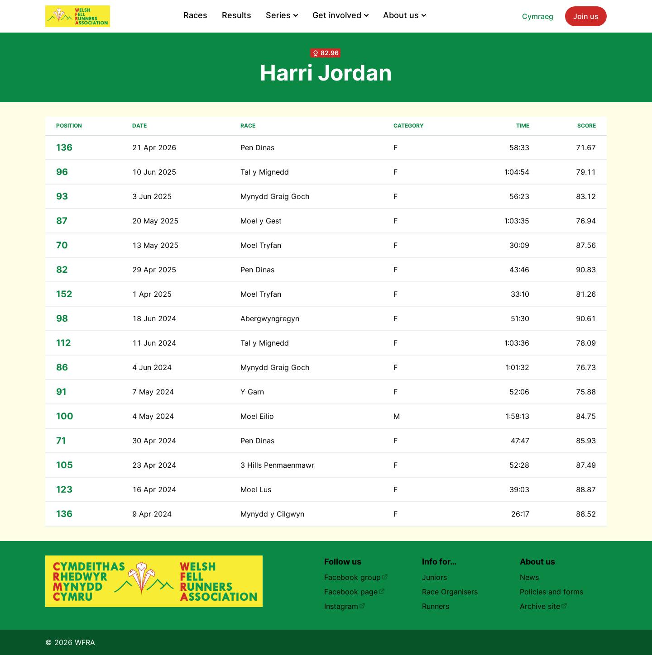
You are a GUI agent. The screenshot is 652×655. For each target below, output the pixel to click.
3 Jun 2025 (152, 196)
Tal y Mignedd (264, 171)
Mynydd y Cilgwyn (272, 513)
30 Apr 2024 (154, 440)
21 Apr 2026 (154, 147)
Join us (586, 16)
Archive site (543, 606)
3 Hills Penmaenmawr (277, 465)
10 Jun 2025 (154, 171)
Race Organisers (450, 591)
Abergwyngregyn (269, 318)
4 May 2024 (153, 416)
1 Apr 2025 (152, 294)
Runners (435, 606)
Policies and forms (551, 591)
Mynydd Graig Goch (274, 196)
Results (236, 15)
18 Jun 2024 (154, 318)
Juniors (434, 577)
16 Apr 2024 (154, 489)
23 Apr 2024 (154, 465)
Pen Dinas (257, 147)
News (529, 577)
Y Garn (252, 391)
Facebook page (354, 591)
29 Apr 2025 (154, 269)
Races (195, 15)
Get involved (340, 15)
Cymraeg (537, 16)
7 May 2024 (153, 391)
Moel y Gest (261, 220)
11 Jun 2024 (154, 342)
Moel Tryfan (260, 245)
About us (404, 15)
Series (282, 15)
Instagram (344, 606)
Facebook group (356, 577)
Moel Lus (255, 489)
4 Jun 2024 (152, 367)
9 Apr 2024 (152, 513)
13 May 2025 (155, 245)
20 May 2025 (155, 220)
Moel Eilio (257, 416)
